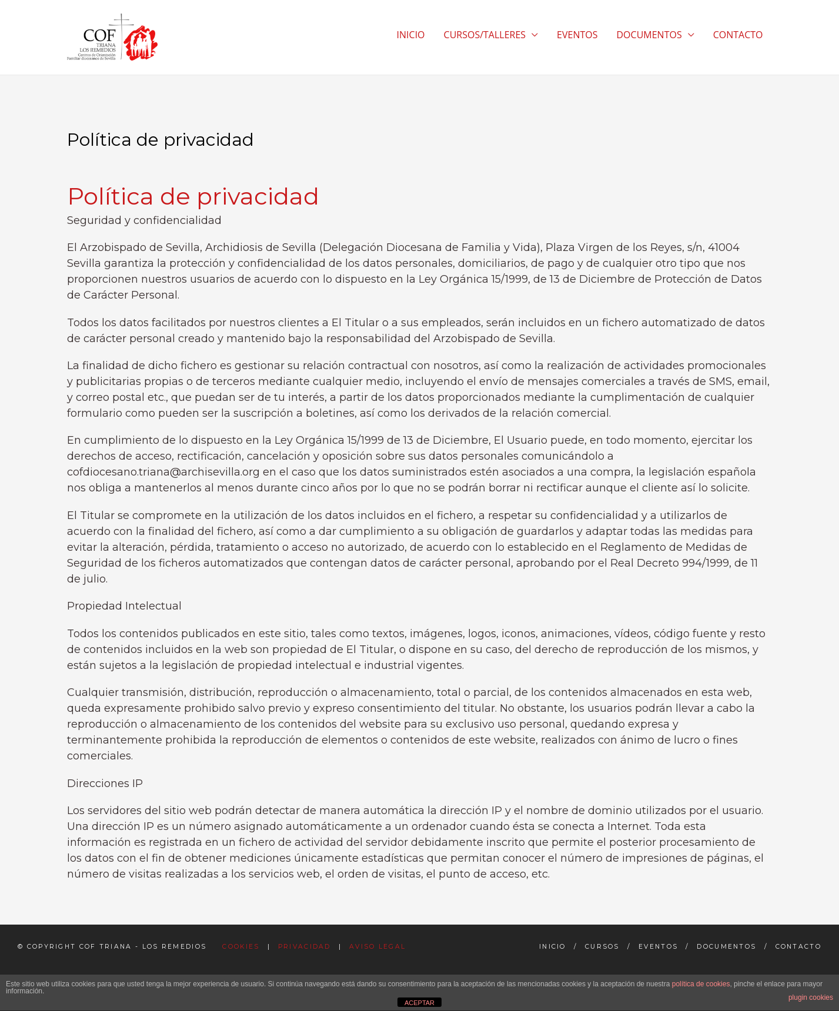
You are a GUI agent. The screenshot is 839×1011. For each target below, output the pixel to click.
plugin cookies (810, 997)
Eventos (658, 946)
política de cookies (701, 984)
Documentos (726, 946)
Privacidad (304, 946)
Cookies (240, 946)
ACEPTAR (419, 1002)
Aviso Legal (377, 946)
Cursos (602, 946)
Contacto (798, 946)
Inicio (552, 946)
